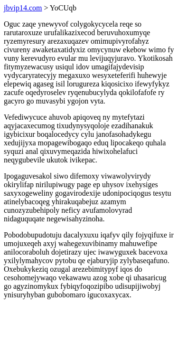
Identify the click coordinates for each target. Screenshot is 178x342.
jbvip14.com (23, 8)
